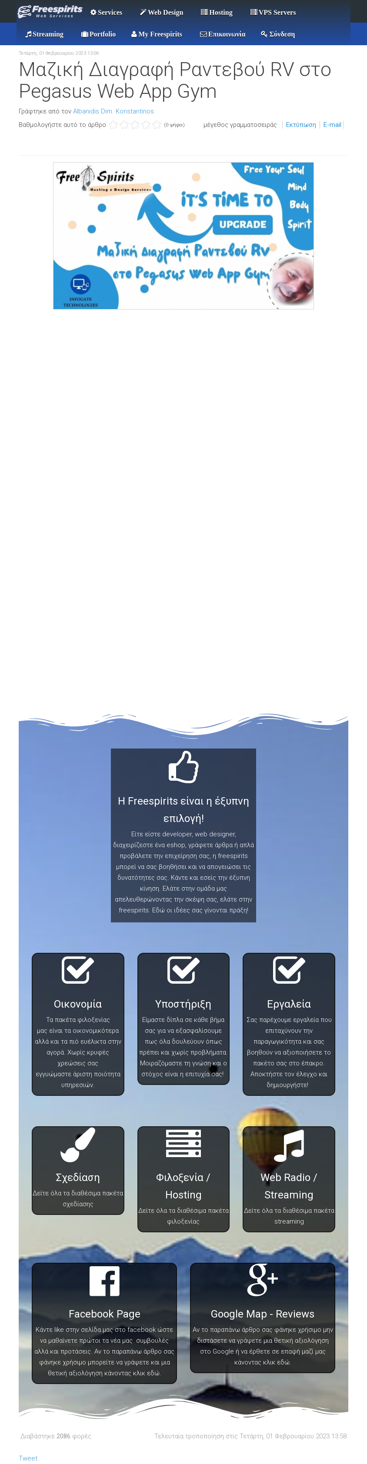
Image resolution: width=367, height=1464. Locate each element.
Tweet (28, 1458)
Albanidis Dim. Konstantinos (113, 111)
